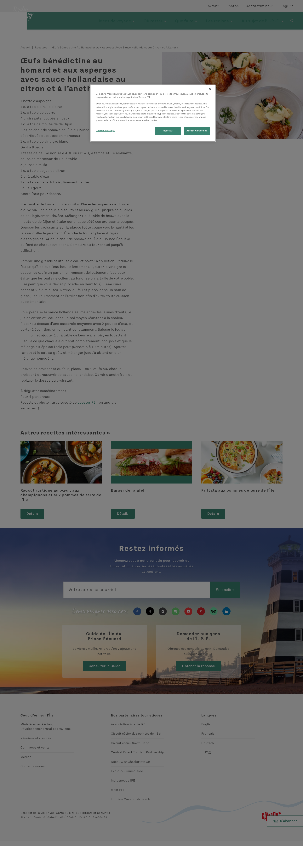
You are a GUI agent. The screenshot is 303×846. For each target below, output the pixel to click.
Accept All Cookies (196, 131)
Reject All (168, 131)
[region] (153, 113)
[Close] (210, 89)
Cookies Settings (105, 130)
